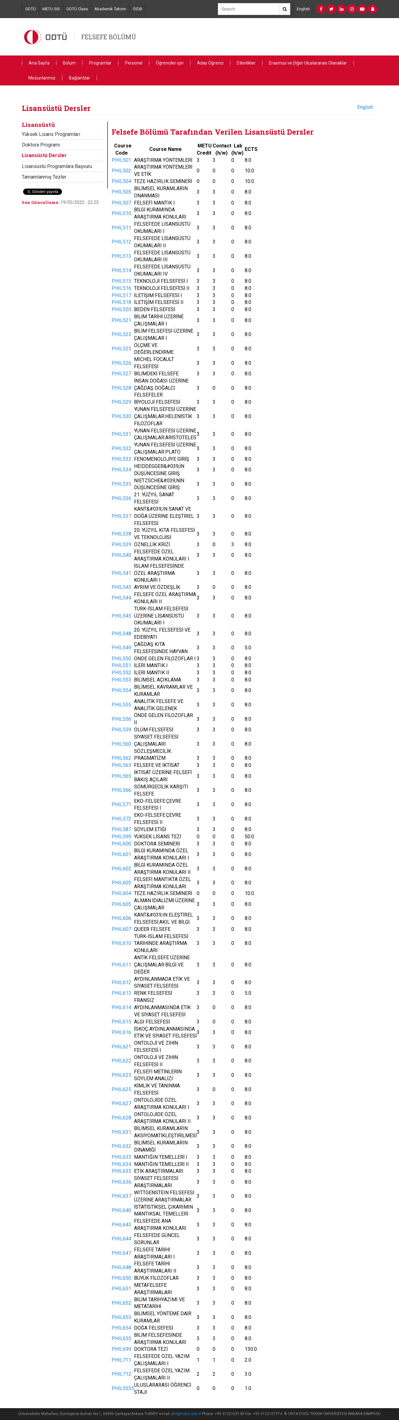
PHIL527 (121, 374)
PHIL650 (121, 1278)
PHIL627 (121, 1103)
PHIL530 (121, 416)
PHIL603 (121, 883)
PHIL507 (121, 203)
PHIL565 (121, 776)
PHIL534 (121, 470)
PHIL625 (121, 1089)
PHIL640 (121, 1210)
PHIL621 (121, 1047)
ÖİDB (137, 9)
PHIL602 (121, 869)
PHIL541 (121, 573)
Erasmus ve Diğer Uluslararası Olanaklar (308, 62)
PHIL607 (121, 929)
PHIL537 (121, 516)
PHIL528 (121, 388)
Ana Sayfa (39, 62)
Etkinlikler (246, 62)
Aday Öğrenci (210, 62)
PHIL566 (121, 790)
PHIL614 (121, 1007)
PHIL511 (121, 228)
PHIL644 (121, 1239)
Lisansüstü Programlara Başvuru (57, 166)
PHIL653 (121, 1317)
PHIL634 (121, 1164)
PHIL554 (121, 690)
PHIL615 (121, 1022)
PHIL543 (121, 587)
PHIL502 (121, 171)
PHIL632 (121, 1146)
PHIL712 (121, 1374)
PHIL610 (121, 943)
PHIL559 (121, 730)
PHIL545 (121, 616)
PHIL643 (121, 1225)
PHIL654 (121, 1328)
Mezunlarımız (41, 77)
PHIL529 (121, 402)
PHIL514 (121, 270)
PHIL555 (121, 705)
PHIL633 (121, 1157)
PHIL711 (121, 1360)
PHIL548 (121, 634)
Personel (133, 62)
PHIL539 (121, 544)
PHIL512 (121, 242)
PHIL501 (121, 160)
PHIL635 (121, 1171)
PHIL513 (121, 256)
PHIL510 (121, 213)
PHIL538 (121, 534)
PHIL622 (121, 1061)
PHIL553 (121, 680)
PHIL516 (121, 288)
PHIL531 (121, 434)
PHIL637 (121, 1196)
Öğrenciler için (170, 62)
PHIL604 (121, 893)
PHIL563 (121, 765)
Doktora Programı (41, 145)
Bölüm (69, 62)
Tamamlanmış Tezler (44, 177)
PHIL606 (121, 918)
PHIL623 (121, 1075)
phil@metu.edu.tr (186, 1414)
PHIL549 (121, 648)
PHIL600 (121, 844)
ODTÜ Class (77, 9)
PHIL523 (121, 334)
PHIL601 (121, 854)
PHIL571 (121, 804)
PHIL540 (121, 555)
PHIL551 (121, 665)
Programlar (100, 62)
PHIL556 (121, 719)
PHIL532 (121, 448)
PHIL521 (121, 320)
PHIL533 (121, 459)
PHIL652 (121, 1303)
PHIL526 (121, 363)
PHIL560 (121, 744)
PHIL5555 (123, 1388)
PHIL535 (121, 484)
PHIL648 (121, 1267)
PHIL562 (121, 758)
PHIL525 (121, 349)
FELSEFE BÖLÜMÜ (108, 37)
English (303, 9)
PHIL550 (121, 659)
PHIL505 (121, 192)
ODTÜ (30, 9)
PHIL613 (121, 993)
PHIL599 (121, 837)
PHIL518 (121, 302)
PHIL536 (121, 498)
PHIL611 (121, 965)
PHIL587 (121, 829)
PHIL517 (121, 295)
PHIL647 (121, 1253)
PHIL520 (121, 309)
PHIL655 (121, 1338)
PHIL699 (121, 1349)
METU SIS (51, 9)
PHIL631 (121, 1132)
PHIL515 (121, 281)
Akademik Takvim (110, 9)
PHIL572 (121, 819)
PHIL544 (121, 598)
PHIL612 (121, 982)
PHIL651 (121, 1289)
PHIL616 (121, 1032)
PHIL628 (121, 1118)
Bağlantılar (79, 77)
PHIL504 (121, 181)
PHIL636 (121, 1182)
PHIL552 (121, 673)
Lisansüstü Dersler (44, 155)
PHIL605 (121, 904)
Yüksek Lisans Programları (51, 134)
